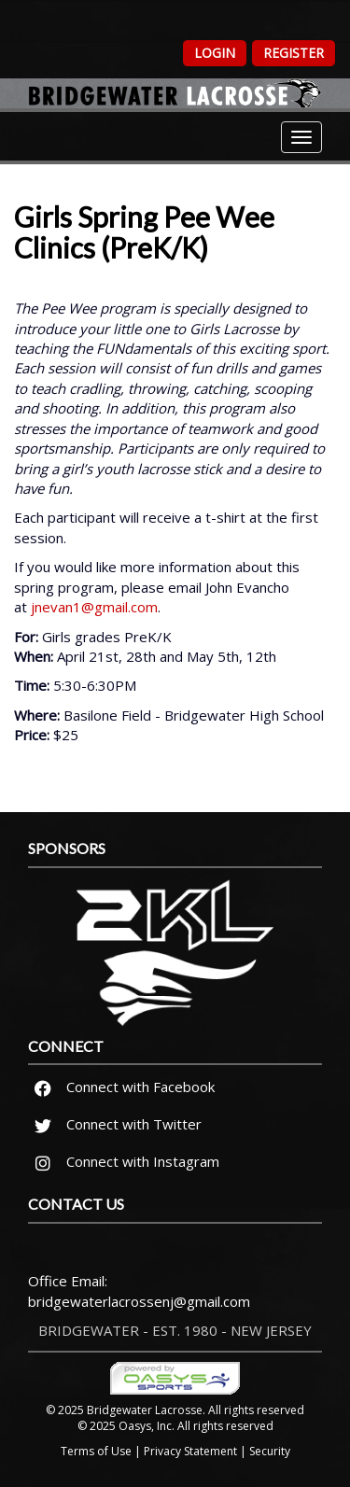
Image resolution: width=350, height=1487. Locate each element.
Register (293, 53)
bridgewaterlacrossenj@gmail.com (139, 1301)
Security (269, 1451)
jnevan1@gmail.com (94, 606)
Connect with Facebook (122, 1086)
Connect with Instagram (124, 1161)
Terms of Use (96, 1451)
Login (214, 53)
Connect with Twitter (115, 1124)
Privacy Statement (190, 1451)
